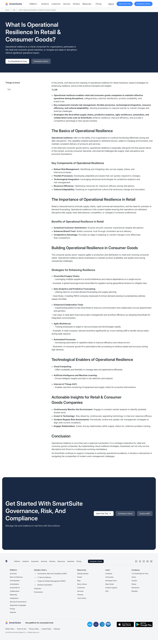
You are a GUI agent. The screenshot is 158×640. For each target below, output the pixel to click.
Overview (13, 573)
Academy (108, 573)
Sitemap (57, 629)
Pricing (98, 4)
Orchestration (15, 580)
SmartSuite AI (15, 588)
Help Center (109, 584)
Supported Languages (18, 605)
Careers (134, 580)
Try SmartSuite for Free (140, 573)
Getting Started (82, 573)
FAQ (106, 591)
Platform (17, 561)
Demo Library (82, 584)
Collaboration (14, 591)
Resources (61, 561)
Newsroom (135, 588)
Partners (76, 4)
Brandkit (135, 591)
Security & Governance (18, 602)
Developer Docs (111, 580)
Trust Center (81, 598)
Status (134, 584)
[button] (34, 4)
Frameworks (38, 592)
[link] (17, 61)
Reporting (13, 595)
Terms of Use (21, 629)
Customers (56, 4)
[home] (13, 4)
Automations (14, 584)
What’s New (9, 629)
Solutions (45, 4)
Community (109, 577)
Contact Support (111, 588)
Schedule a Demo (96, 561)
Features (13, 612)
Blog (78, 580)
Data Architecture (16, 577)
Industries (70, 561)
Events (79, 577)
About (134, 577)
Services (66, 4)
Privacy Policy (34, 629)
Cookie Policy (46, 629)
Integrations (14, 598)
